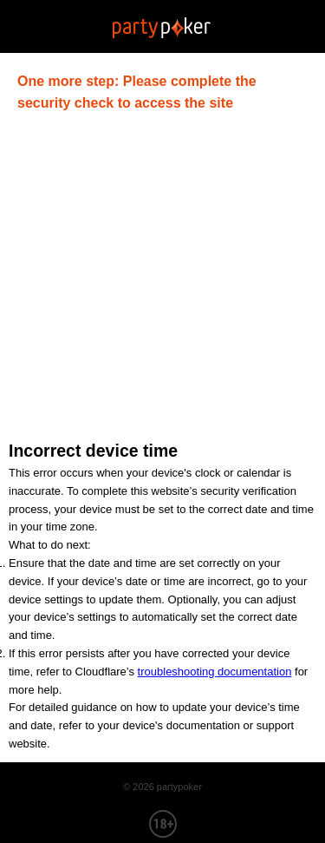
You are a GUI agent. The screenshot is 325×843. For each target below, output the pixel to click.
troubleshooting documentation (215, 671)
